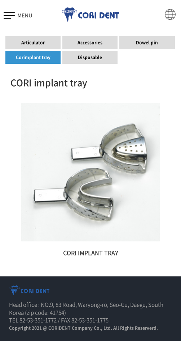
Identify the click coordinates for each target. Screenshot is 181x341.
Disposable (90, 57)
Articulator (33, 42)
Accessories (90, 42)
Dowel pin (147, 42)
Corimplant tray (33, 57)
